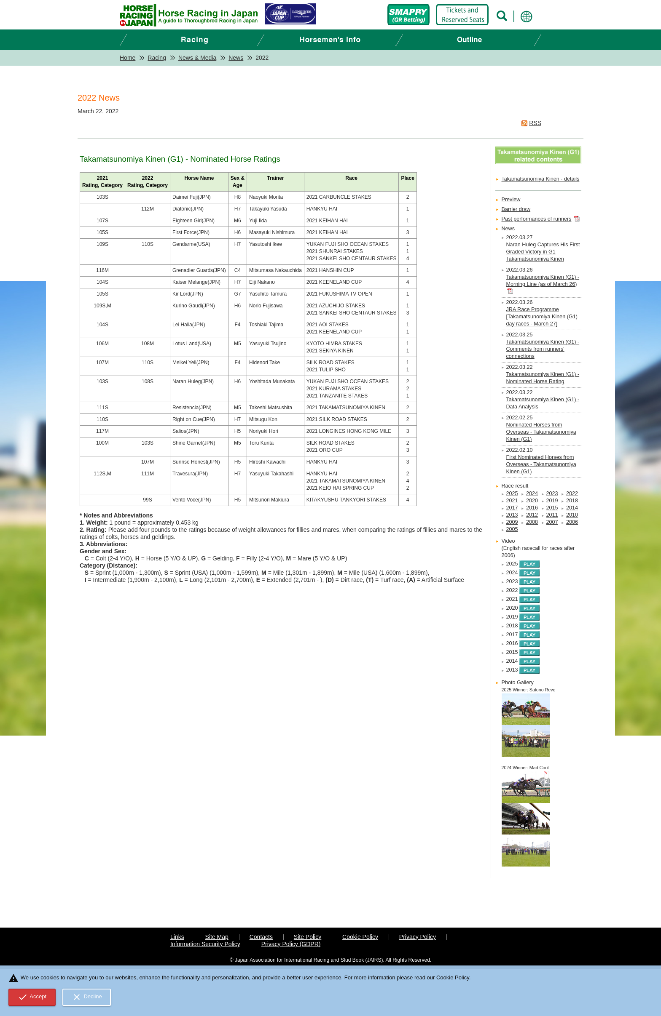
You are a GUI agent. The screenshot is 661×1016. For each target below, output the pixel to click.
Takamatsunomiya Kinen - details (541, 179)
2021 (512, 501)
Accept (32, 997)
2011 (552, 515)
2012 (532, 515)
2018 (572, 501)
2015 (552, 508)
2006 (572, 522)
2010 (572, 515)
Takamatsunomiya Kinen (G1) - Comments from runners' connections (543, 349)
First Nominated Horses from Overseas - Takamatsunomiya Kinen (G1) (541, 464)
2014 (572, 508)
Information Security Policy (205, 944)
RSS (535, 123)
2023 (552, 493)
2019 (552, 501)
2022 (572, 493)
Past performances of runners (537, 219)
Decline (87, 997)
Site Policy (307, 936)
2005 (512, 529)
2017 (512, 508)
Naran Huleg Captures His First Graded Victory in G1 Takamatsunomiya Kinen (543, 252)
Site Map (216, 936)
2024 (532, 493)
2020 (532, 501)
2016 (532, 508)
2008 (532, 522)
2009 (512, 522)
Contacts (261, 936)
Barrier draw (516, 209)
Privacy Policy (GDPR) (291, 944)
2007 (552, 522)
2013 (512, 515)
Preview (511, 200)
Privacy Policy (417, 936)
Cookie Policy (360, 936)
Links (177, 936)
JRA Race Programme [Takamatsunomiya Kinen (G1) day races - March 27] (542, 317)
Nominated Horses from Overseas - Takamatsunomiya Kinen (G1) (541, 432)
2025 (512, 493)
